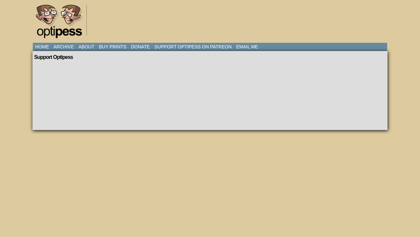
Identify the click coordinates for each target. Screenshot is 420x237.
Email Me (247, 46)
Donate (140, 46)
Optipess (62, 23)
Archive (63, 46)
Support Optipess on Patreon (193, 46)
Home (42, 46)
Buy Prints (112, 46)
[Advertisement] (211, 18)
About (86, 46)
